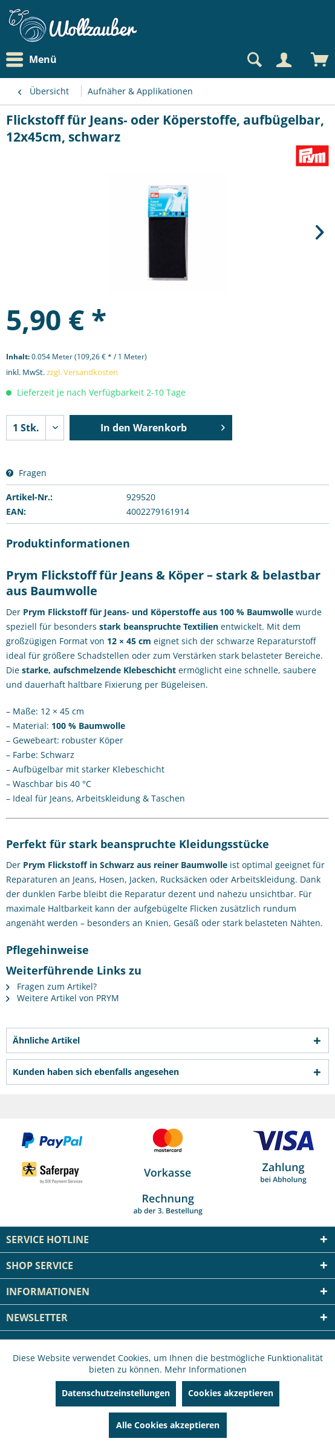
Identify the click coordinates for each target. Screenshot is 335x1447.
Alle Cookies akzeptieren (168, 1425)
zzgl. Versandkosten (82, 372)
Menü (31, 60)
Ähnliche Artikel (46, 1040)
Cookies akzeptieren (230, 1393)
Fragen (26, 473)
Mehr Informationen (205, 1369)
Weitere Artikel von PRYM (62, 998)
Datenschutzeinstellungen (116, 1393)
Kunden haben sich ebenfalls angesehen (96, 1071)
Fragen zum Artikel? (51, 986)
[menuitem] (34, 59)
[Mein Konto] (284, 59)
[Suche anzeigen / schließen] (253, 59)
